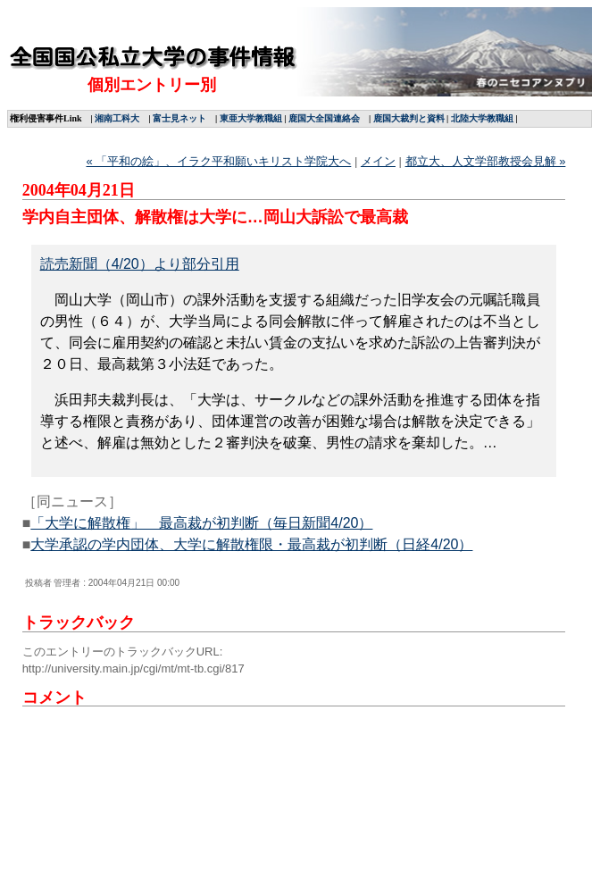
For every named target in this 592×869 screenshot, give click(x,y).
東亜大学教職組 (251, 118)
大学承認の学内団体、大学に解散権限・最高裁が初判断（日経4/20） (251, 544)
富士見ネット (179, 118)
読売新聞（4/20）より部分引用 (139, 264)
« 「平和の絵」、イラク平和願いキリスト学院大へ (218, 161)
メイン (378, 161)
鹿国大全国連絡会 (324, 118)
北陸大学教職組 (482, 118)
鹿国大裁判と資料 (409, 118)
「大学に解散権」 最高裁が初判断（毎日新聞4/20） (201, 523)
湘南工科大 (117, 118)
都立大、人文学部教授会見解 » (485, 161)
